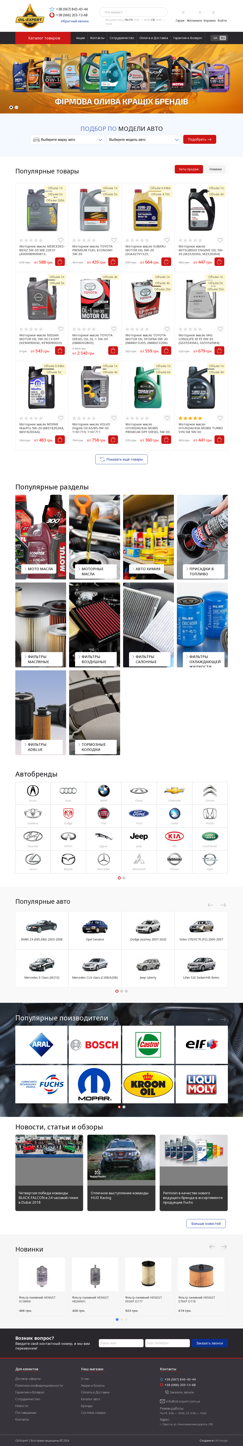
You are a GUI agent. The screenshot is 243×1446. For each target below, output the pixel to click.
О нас (85, 1378)
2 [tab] (16, 107)
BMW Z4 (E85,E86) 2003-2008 (42, 939)
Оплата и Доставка (153, 38)
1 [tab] (11, 107)
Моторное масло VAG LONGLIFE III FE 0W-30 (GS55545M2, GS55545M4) (199, 339)
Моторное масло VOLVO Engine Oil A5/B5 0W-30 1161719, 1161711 (91, 428)
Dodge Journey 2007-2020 (148, 939)
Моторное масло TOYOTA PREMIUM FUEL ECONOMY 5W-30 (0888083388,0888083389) (93, 252)
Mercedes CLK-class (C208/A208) (95, 977)
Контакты (97, 38)
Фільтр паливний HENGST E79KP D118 (196, 1299)
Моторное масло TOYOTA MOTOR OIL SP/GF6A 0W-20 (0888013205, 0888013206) (146, 339)
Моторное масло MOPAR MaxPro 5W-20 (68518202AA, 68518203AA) (41, 428)
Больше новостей (206, 1223)
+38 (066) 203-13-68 (72, 15)
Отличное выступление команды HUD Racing (119, 1195)
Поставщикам (25, 1412)
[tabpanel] (121, 78)
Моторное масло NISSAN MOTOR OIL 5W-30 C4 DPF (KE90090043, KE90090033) (40, 339)
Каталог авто (90, 1399)
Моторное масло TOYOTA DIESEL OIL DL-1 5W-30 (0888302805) (92, 339)
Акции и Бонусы (93, 1385)
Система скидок (93, 1412)
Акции (80, 38)
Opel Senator (95, 939)
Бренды (86, 1406)
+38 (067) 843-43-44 (72, 9)
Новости (21, 1406)
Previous (9, 74)
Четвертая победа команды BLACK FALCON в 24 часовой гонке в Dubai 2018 (48, 1197)
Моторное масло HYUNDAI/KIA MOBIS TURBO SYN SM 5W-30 (201, 428)
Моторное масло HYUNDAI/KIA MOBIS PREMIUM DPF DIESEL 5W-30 (147, 428)
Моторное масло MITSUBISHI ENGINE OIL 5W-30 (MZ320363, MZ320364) (201, 250)
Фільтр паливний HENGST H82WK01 (90, 1299)
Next (234, 74)
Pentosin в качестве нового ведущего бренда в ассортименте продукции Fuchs (193, 1197)
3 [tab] (126, 991)
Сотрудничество (122, 38)
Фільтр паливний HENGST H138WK (37, 1299)
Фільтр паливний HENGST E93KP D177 (143, 1299)
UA (215, 38)
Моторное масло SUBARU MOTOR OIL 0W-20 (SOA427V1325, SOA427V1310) (145, 252)
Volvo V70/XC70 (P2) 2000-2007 (201, 939)
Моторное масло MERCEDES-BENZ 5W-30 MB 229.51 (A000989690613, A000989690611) (42, 252)
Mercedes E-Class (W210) (41, 977)
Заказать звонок (209, 1343)
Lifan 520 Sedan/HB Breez (201, 977)
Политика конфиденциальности (39, 1385)
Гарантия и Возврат (187, 38)
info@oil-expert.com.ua (183, 1401)
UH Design (221, 1440)
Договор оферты (28, 1378)
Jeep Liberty (148, 977)
